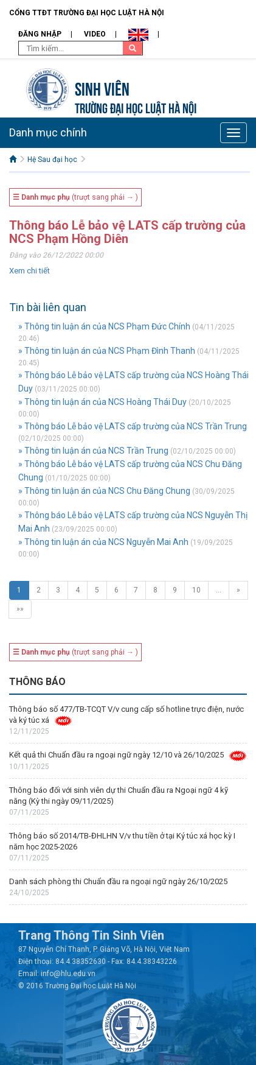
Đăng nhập (39, 34)
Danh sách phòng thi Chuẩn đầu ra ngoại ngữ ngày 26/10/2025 (118, 881)
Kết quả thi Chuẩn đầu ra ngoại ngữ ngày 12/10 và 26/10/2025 (116, 754)
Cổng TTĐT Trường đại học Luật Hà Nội (86, 13)
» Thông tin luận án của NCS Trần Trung (93, 450)
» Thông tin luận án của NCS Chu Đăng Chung (104, 491)
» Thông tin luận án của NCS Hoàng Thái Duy (102, 402)
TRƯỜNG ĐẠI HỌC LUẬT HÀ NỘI (135, 107)
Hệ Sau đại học (52, 159)
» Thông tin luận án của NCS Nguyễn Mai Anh (103, 542)
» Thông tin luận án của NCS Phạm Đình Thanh (106, 351)
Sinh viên (102, 87)
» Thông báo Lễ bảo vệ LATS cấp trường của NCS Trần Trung (132, 426)
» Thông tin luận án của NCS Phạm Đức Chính (104, 326)
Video (95, 34)
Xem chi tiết (29, 270)
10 (196, 590)
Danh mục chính (48, 132)
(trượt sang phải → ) (75, 197)
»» (20, 609)
